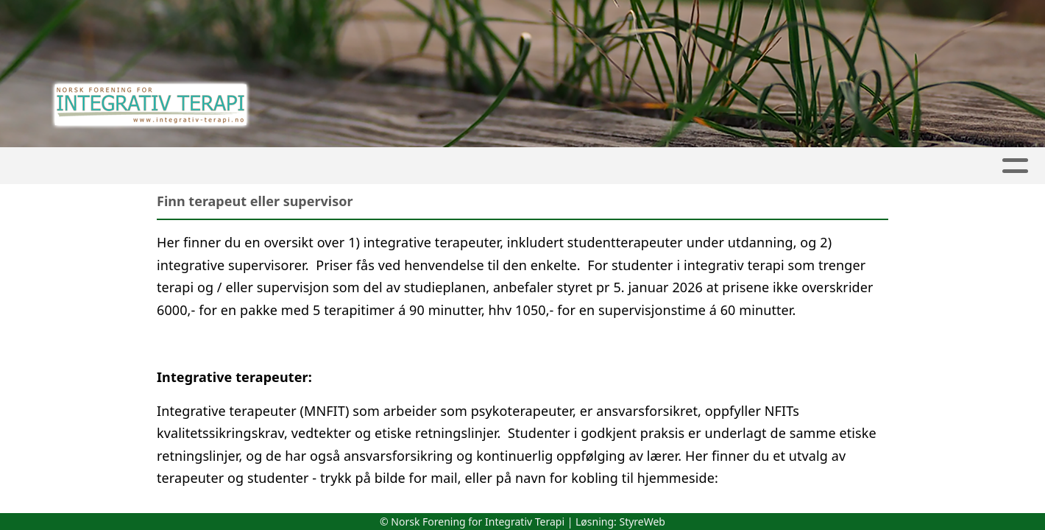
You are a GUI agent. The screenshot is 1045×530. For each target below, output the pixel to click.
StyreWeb (642, 522)
